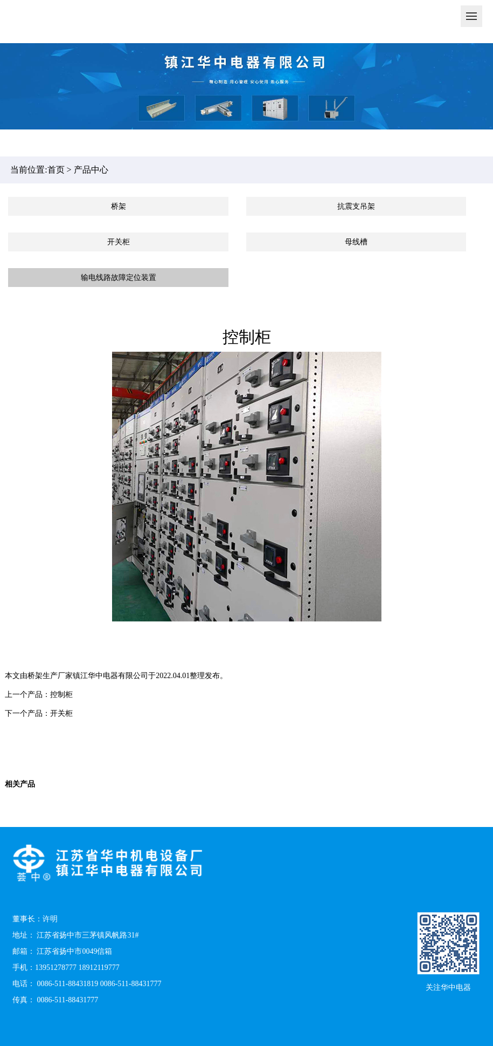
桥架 (118, 206)
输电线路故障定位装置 (118, 278)
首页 (56, 169)
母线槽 (356, 242)
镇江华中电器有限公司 (110, 676)
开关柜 (118, 242)
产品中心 (91, 169)
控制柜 (61, 695)
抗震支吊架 (356, 206)
